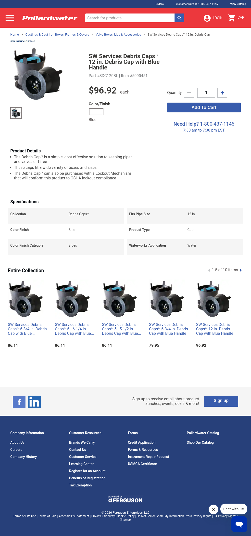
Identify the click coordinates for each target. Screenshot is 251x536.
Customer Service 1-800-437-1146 (197, 4)
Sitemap (125, 519)
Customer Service (83, 457)
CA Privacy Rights (225, 516)
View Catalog (238, 4)
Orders (159, 4)
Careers (16, 450)
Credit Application (141, 442)
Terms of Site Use (24, 516)
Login (213, 18)
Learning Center (81, 464)
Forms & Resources (143, 450)
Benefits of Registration (87, 478)
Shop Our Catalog (200, 442)
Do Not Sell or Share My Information (160, 516)
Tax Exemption (80, 485)
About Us (17, 442)
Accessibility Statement (73, 516)
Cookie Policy (126, 516)
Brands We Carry (82, 442)
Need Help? (186, 124)
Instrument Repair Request (148, 457)
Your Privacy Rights (198, 516)
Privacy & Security (103, 516)
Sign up (221, 400)
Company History (23, 457)
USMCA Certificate (142, 464)
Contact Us (77, 450)
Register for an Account (87, 471)
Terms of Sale (47, 516)
